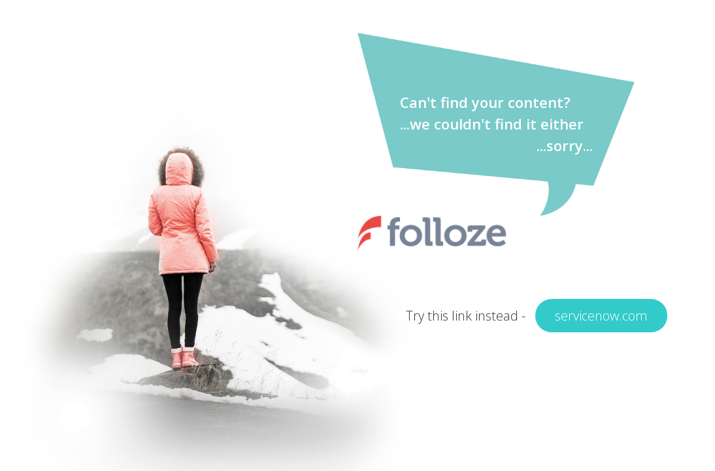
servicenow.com (601, 315)
